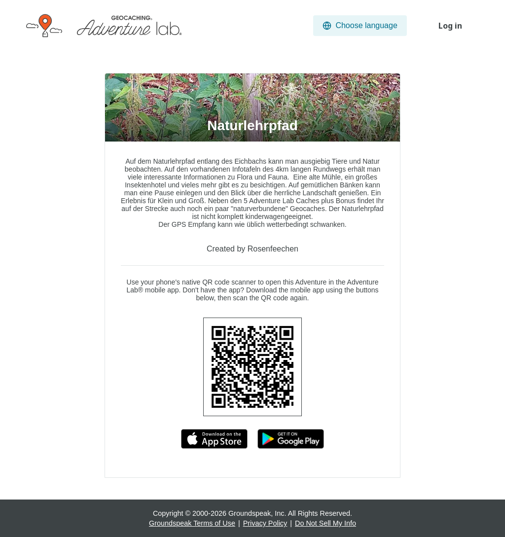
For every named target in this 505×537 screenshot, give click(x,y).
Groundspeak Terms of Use (192, 523)
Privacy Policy (265, 523)
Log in (450, 25)
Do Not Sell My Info (325, 523)
